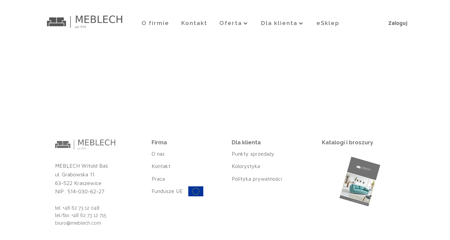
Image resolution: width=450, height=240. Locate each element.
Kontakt (194, 23)
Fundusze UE (167, 191)
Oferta (234, 23)
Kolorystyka (246, 166)
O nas (158, 154)
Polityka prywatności (257, 179)
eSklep (328, 23)
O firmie (155, 23)
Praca (158, 179)
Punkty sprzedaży (253, 154)
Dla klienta (282, 23)
